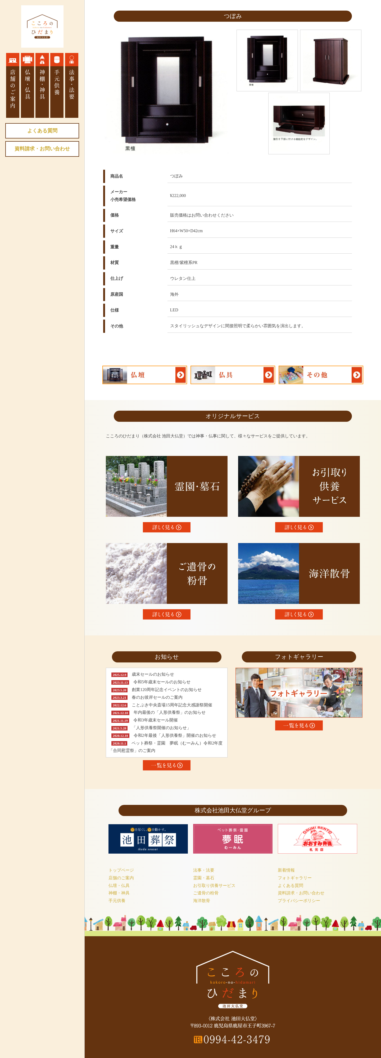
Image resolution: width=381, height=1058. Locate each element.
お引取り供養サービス (214, 885)
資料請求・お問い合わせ (42, 148)
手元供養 (116, 900)
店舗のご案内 (121, 878)
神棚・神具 (119, 893)
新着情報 (286, 870)
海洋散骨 (201, 900)
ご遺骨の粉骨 (206, 893)
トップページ (121, 870)
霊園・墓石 (203, 878)
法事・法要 (203, 870)
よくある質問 (42, 130)
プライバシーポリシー (299, 900)
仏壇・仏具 (119, 885)
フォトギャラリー (295, 878)
